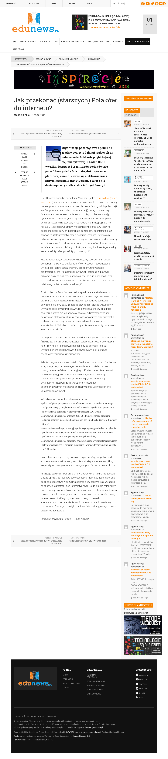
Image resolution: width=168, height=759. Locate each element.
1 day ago (136, 329)
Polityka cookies (95, 690)
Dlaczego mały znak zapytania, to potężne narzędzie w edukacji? (143, 191)
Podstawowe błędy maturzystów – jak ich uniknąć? (144, 275)
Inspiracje (119, 43)
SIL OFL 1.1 (47, 740)
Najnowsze (131, 110)
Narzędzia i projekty (99, 43)
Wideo (53, 4)
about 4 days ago (139, 486)
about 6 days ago (139, 557)
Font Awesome (20, 740)
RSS (165, 3)
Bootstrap (18, 736)
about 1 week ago (139, 598)
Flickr (161, 3)
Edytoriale (18, 49)
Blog (89, 4)
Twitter (153, 3)
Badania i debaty (29, 43)
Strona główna (14, 41)
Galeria (72, 4)
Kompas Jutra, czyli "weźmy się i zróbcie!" (144, 256)
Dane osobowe (94, 694)
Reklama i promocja (92, 676)
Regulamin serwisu (96, 681)
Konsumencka (93, 59)
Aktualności (11, 4)
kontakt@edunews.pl (94, 727)
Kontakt (67, 688)
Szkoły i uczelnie (50, 43)
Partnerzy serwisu (96, 685)
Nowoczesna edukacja (73, 43)
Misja (65, 675)
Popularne (131, 115)
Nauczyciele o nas (71, 683)
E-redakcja (68, 679)
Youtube (148, 3)
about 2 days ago (139, 369)
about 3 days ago (139, 449)
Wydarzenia (34, 4)
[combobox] (125, 3)
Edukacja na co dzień (138, 43)
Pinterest (157, 3)
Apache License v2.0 (81, 736)
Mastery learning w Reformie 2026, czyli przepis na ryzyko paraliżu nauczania (143, 164)
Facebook (143, 3)
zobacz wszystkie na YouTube (105, 27)
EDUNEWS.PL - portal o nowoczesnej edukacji (82, 732)
